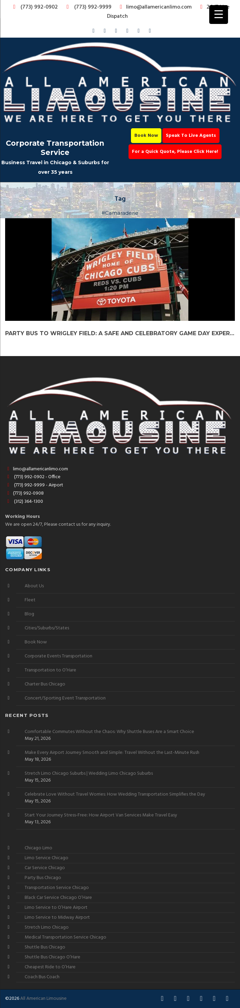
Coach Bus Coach (42, 977)
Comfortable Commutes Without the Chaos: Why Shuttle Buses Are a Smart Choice (109, 732)
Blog (29, 614)
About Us (34, 586)
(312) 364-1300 (24, 502)
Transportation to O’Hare (50, 670)
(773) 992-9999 (87, 7)
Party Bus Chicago (43, 878)
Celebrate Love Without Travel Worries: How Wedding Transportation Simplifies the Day (115, 794)
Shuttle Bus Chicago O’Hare (52, 957)
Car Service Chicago (45, 868)
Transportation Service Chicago (57, 888)
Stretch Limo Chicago (47, 927)
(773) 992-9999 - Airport (34, 485)
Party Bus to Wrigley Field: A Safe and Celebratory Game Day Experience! (120, 333)
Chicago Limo (38, 848)
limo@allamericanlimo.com (155, 7)
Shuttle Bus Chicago (45, 947)
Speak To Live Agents (191, 136)
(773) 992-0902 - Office (33, 477)
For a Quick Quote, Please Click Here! (175, 152)
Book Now (146, 136)
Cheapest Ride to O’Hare (50, 967)
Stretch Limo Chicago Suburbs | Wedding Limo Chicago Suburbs (89, 773)
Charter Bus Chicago (45, 684)
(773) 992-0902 (34, 7)
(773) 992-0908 (24, 493)
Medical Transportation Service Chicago (65, 937)
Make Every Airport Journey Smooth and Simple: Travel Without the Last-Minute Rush (112, 752)
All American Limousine (43, 999)
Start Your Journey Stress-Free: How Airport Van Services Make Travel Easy (101, 815)
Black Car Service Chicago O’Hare (58, 898)
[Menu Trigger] (218, 14)
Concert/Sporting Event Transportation (65, 698)
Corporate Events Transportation (58, 656)
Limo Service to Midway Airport (57, 917)
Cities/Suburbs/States (47, 628)
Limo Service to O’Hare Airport (56, 908)
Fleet (30, 600)
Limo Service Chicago (46, 858)
